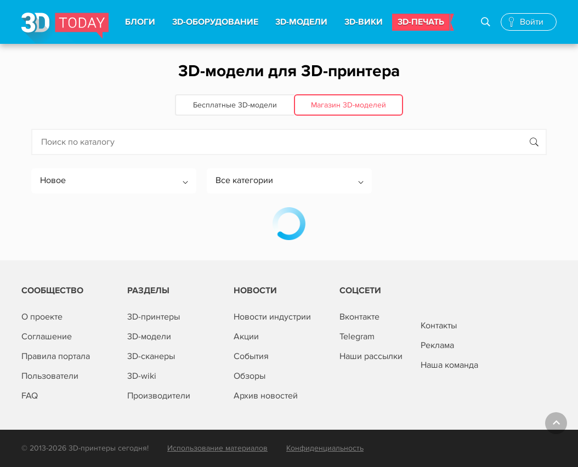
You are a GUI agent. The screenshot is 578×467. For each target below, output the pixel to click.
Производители (158, 395)
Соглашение (46, 336)
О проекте (42, 316)
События (251, 356)
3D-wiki (141, 376)
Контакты (439, 325)
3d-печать (421, 21)
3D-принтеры (153, 316)
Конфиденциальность (325, 448)
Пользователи (49, 376)
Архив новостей (266, 395)
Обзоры (249, 376)
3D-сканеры (151, 356)
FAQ (29, 395)
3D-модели (149, 336)
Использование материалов (217, 448)
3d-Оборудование (215, 21)
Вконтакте (359, 316)
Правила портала (55, 356)
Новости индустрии (272, 316)
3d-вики (363, 21)
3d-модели (301, 21)
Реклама (437, 345)
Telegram (357, 336)
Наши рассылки (371, 356)
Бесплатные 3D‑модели (235, 105)
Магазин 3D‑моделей (348, 105)
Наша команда (449, 365)
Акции (246, 336)
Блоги (140, 21)
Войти (531, 21)
